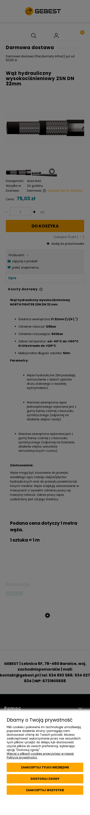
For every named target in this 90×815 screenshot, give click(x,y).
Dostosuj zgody (45, 779)
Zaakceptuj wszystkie (45, 790)
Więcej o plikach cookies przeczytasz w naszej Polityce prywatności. (40, 756)
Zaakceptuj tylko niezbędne (45, 767)
